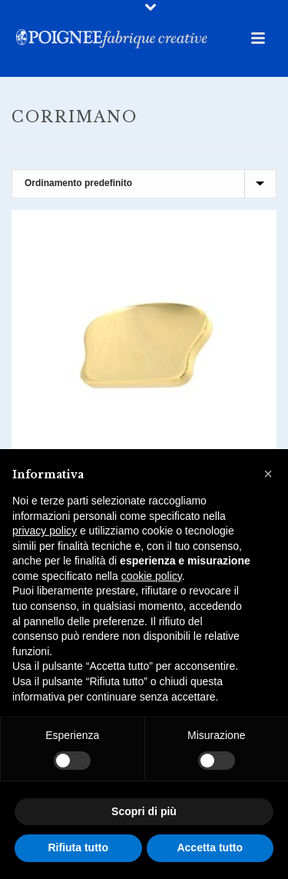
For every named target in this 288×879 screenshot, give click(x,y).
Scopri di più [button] (144, 811)
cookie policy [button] (151, 576)
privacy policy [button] (44, 530)
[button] (268, 473)
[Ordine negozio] (144, 183)
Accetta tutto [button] (210, 847)
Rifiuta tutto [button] (78, 847)
